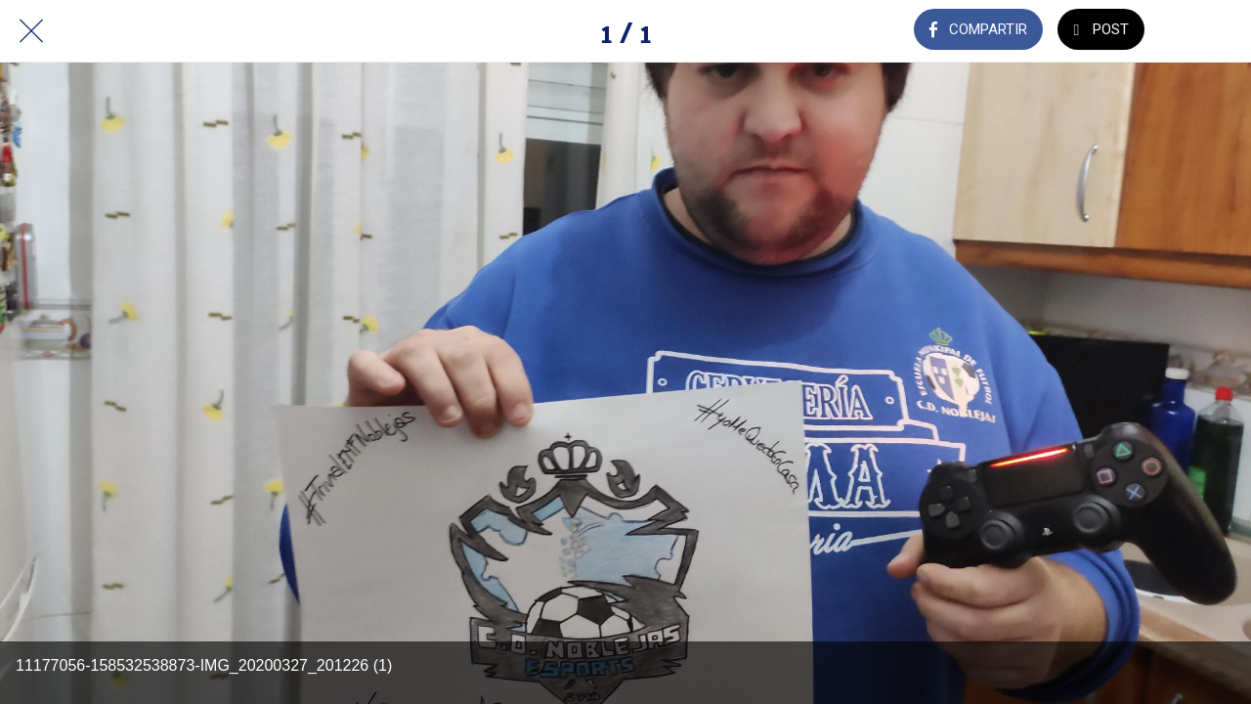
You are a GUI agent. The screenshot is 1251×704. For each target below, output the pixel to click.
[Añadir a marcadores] (1200, 31)
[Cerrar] (31, 31)
